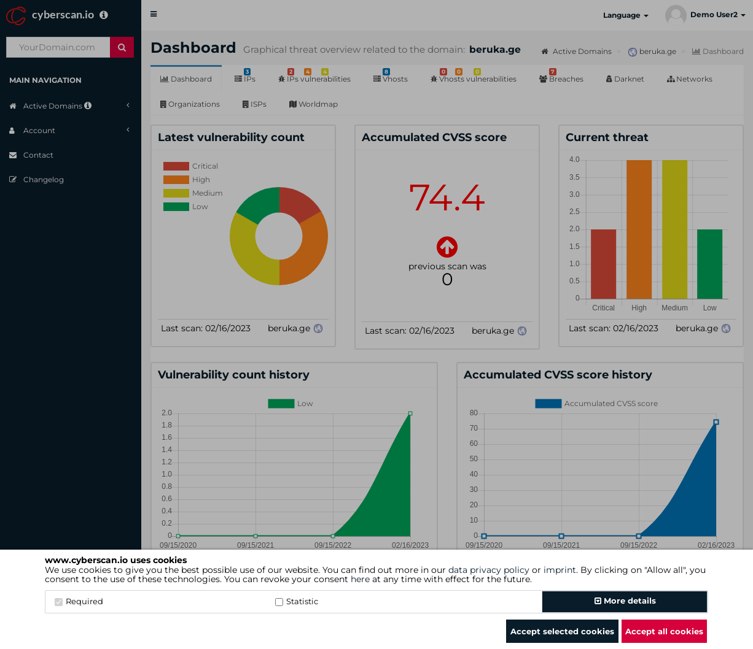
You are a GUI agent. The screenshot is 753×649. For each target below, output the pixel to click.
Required (79, 601)
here (360, 579)
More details (625, 600)
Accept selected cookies (562, 631)
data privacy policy (488, 569)
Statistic (296, 601)
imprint (560, 569)
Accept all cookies (664, 631)
